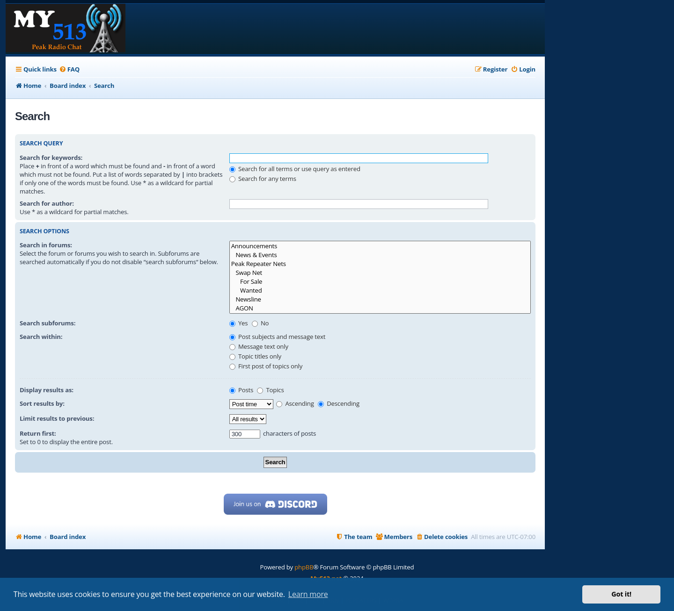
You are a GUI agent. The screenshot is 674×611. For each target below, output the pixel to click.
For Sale (380, 281)
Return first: (38, 433)
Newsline (380, 299)
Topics (270, 390)
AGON (380, 308)
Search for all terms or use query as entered (294, 169)
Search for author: (47, 203)
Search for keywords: (51, 157)
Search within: (41, 336)
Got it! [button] (621, 593)
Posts (241, 390)
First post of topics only (265, 366)
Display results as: (46, 390)
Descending (338, 403)
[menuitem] (69, 69)
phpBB (303, 567)
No (260, 323)
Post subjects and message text (277, 336)
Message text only (258, 346)
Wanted (380, 290)
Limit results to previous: (57, 418)
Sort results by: (42, 403)
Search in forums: (46, 245)
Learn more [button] (308, 594)
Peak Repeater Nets (380, 263)
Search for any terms (262, 178)
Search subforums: (47, 323)
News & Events (380, 255)
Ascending (295, 403)
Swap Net (380, 272)
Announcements (380, 246)
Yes (238, 323)
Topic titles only (255, 356)
